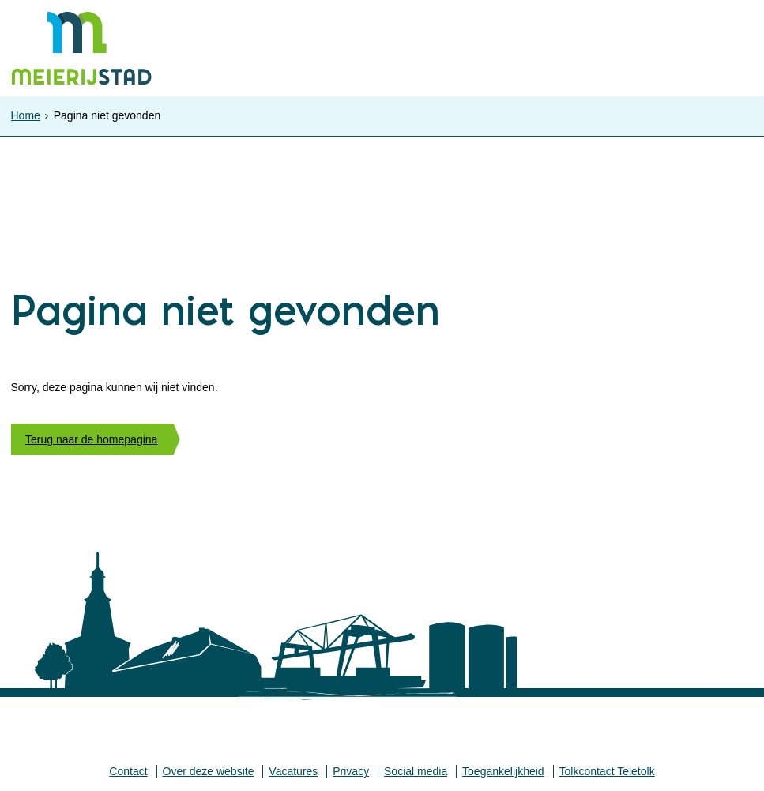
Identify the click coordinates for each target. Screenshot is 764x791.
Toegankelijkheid (503, 771)
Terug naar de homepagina (91, 439)
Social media (415, 771)
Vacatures (293, 771)
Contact (128, 771)
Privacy (351, 771)
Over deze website (208, 771)
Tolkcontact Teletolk (607, 771)
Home (25, 115)
